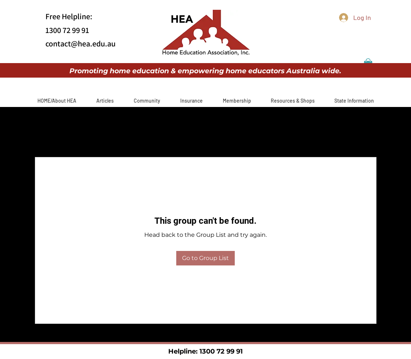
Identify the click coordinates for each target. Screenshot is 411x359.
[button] (105, 100)
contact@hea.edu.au (80, 43)
